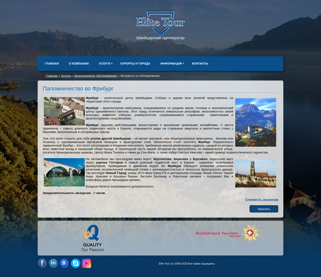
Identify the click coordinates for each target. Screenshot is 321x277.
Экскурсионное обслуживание (96, 75)
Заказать (264, 209)
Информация (171, 63)
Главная (52, 63)
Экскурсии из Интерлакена (139, 75)
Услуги (104, 63)
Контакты (200, 63)
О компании (79, 63)
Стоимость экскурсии (261, 199)
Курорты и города (135, 63)
